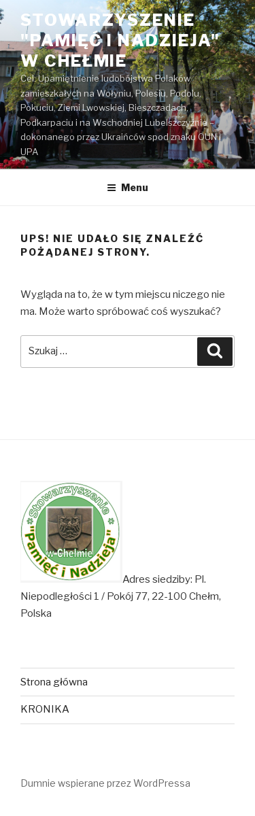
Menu (127, 187)
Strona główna (54, 682)
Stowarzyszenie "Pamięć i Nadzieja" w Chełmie (120, 40)
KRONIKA (44, 709)
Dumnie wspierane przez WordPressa (105, 783)
